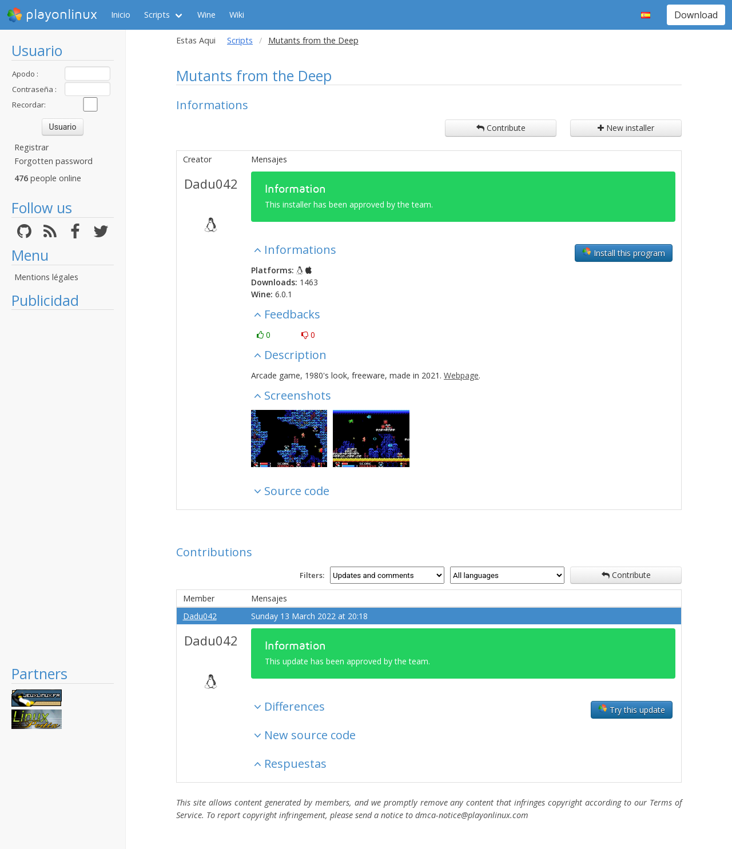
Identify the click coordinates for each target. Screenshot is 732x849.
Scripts (157, 14)
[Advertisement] (62, 487)
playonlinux (52, 15)
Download (696, 15)
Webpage (461, 375)
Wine (206, 14)
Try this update (631, 709)
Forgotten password (53, 161)
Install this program (623, 252)
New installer (626, 127)
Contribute (501, 127)
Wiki (236, 14)
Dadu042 (211, 183)
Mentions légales (46, 277)
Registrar (31, 147)
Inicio (120, 14)
